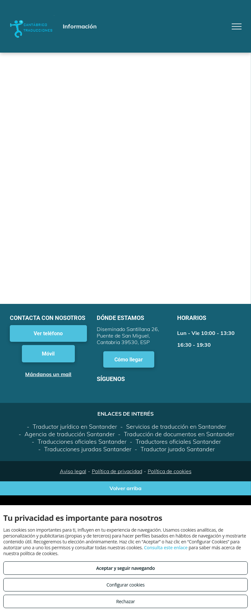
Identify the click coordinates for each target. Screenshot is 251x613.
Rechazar (125, 601)
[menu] (236, 26)
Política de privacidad (117, 471)
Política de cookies (170, 471)
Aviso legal (73, 471)
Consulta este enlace (165, 547)
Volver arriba (125, 488)
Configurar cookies (126, 585)
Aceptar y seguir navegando (125, 568)
